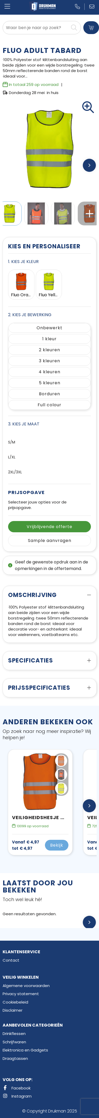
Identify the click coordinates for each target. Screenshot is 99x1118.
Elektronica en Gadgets (25, 1050)
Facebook (17, 1088)
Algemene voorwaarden (26, 985)
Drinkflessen (14, 1033)
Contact (11, 960)
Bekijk (56, 845)
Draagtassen (15, 1058)
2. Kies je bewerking (29, 314)
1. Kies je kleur (23, 261)
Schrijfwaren (14, 1042)
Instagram (17, 1096)
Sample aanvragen (49, 541)
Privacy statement (21, 993)
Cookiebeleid (15, 1002)
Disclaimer (12, 1010)
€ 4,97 (25, 845)
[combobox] (35, 27)
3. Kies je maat (23, 424)
